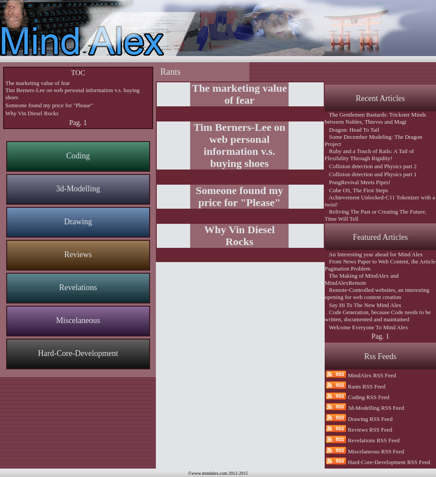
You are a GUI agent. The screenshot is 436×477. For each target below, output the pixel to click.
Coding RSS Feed (368, 397)
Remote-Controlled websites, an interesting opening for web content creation (377, 293)
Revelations (78, 287)
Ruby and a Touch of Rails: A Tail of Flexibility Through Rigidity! (369, 155)
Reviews (78, 254)
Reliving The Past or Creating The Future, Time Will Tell (375, 215)
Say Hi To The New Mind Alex (363, 305)
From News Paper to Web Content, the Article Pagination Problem (380, 265)
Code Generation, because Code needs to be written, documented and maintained (378, 316)
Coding (78, 155)
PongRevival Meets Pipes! (358, 182)
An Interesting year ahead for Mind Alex (374, 254)
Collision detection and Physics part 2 (371, 166)
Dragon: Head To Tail (352, 129)
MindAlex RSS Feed (372, 375)
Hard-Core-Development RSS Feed (389, 462)
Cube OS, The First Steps (356, 190)
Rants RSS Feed (367, 386)
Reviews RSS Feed (370, 429)
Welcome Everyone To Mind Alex (366, 327)
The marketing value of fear (37, 83)
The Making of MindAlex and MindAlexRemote (362, 279)
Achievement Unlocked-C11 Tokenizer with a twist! (380, 201)
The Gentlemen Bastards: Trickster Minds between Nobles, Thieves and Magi (375, 118)
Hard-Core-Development (78, 353)
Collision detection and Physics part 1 (371, 174)
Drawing (78, 221)
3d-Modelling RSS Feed (376, 407)
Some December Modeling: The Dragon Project (373, 140)
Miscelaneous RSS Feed (376, 451)
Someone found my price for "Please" (49, 105)
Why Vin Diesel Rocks (31, 113)
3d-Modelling (78, 188)
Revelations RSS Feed (373, 440)
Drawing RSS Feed (370, 419)
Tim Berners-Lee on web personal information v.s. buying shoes (72, 94)
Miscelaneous (78, 320)
